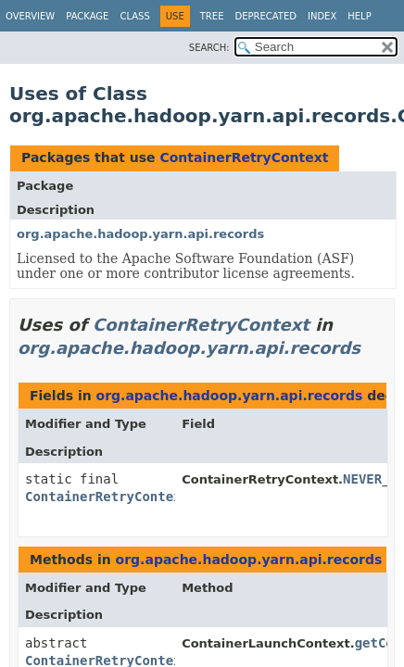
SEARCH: (209, 48)
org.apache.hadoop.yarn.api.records (140, 234)
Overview (30, 16)
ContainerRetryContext (243, 157)
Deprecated (265, 16)
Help (359, 16)
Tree (212, 16)
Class (134, 16)
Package (87, 16)
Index (322, 16)
